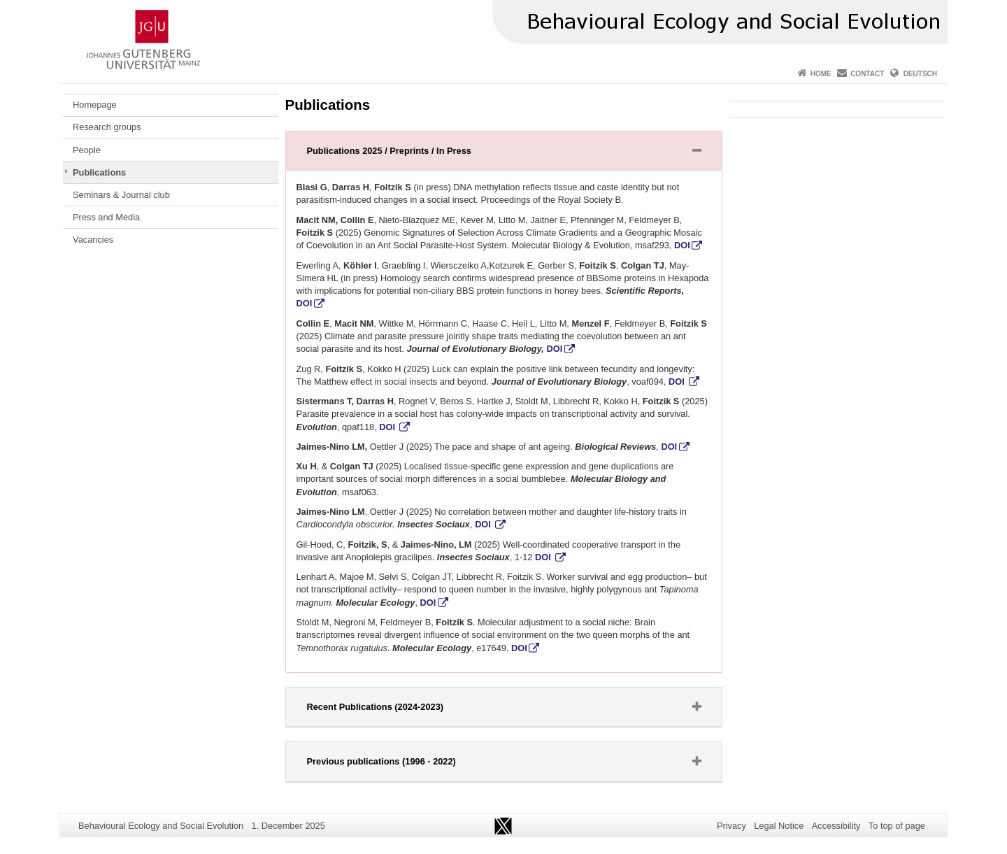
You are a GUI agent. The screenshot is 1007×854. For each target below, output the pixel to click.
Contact (867, 74)
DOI (682, 245)
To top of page (897, 825)
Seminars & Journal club (121, 195)
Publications (99, 172)
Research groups (107, 127)
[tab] (504, 151)
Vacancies (93, 239)
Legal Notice (779, 825)
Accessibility (836, 825)
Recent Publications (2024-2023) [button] (393, 710)
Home (820, 74)
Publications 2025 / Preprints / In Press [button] (407, 154)
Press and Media (106, 217)
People (87, 150)
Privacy (731, 825)
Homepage (95, 104)
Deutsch (920, 74)
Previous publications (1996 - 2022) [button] (399, 764)
